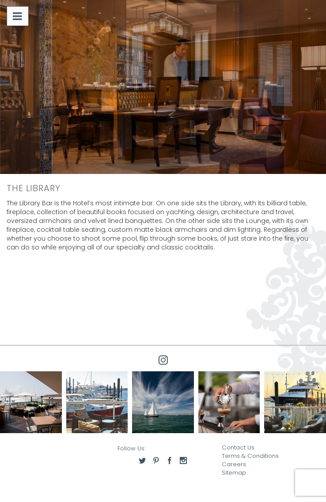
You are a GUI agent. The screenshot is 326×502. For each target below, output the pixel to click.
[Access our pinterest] (155, 460)
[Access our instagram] (183, 460)
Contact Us (238, 447)
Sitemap (234, 472)
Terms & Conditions (250, 456)
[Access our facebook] (169, 460)
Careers (234, 464)
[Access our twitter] (142, 460)
